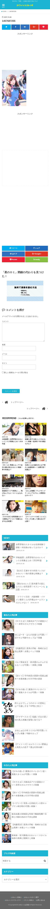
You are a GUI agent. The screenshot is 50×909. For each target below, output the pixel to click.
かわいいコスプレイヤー (13, 900)
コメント (5, 321)
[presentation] (20, 381)
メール (4, 354)
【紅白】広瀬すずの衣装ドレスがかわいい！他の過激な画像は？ (24, 573)
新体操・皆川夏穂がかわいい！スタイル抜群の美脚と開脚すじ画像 (29, 836)
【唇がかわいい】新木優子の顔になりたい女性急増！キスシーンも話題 (24, 586)
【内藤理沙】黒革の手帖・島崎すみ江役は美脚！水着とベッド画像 (31, 649)
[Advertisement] (25, 52)
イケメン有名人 (29, 900)
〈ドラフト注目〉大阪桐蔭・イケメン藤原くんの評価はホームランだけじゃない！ (24, 599)
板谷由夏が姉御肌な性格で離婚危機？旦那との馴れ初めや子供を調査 (29, 815)
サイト (4, 363)
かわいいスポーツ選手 (31, 897)
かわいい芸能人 (16, 897)
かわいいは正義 (24, 904)
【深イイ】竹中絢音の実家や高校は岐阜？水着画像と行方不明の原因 (31, 677)
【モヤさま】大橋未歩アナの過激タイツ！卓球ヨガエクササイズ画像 (31, 622)
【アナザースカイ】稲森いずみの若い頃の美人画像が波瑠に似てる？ (31, 718)
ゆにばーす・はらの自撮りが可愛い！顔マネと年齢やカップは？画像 (31, 636)
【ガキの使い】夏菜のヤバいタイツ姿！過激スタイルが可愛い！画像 (30, 690)
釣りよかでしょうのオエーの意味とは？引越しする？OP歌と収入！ (30, 704)
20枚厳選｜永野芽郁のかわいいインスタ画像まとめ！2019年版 (24, 560)
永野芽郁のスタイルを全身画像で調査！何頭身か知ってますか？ (24, 547)
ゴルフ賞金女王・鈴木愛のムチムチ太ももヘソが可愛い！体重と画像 (31, 663)
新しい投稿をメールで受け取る (16, 372)
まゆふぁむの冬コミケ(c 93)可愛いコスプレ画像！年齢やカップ (31, 731)
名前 (3, 345)
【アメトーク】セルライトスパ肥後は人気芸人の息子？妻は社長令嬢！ (31, 745)
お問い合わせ (40, 900)
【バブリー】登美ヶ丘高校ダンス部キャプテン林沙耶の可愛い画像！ (29, 804)
